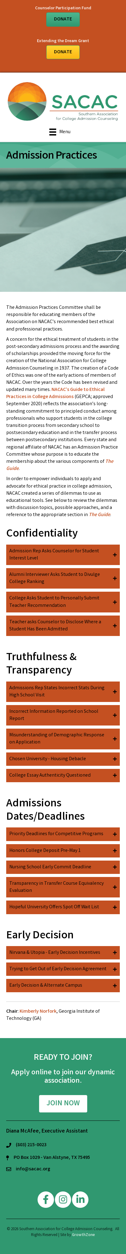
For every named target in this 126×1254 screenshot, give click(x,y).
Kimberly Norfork (38, 1011)
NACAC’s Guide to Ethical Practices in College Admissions (55, 393)
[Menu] (60, 131)
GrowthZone (83, 1235)
